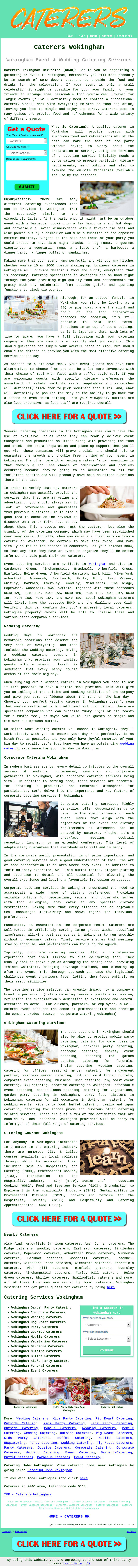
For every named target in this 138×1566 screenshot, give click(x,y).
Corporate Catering (93, 1447)
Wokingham (97, 564)
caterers (88, 175)
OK (88, 1563)
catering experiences (45, 204)
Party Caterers (18, 1447)
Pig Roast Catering (114, 1418)
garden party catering (26, 1095)
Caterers (109, 109)
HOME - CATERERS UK (69, 1516)
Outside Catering (20, 1423)
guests (114, 131)
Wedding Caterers (32, 1418)
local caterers (41, 1119)
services (42, 564)
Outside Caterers (76, 1433)
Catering (40, 275)
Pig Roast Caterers (114, 1433)
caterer (33, 351)
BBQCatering (15, 1443)
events (35, 118)
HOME (70, 36)
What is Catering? (69, 127)
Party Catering (43, 1443)
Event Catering (80, 1452)
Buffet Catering (74, 1438)
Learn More (72, 1563)
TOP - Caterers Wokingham (27, 1494)
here (111, 1287)
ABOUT (93, 36)
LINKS (81, 36)
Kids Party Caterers (26, 1438)
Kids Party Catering (72, 1418)
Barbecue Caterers (53, 1457)
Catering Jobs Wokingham (49, 1470)
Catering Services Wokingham (43, 1297)
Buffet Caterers (18, 1457)
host (55, 141)
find (18, 1244)
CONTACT (107, 36)
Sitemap (6, 1531)
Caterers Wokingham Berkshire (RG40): (40, 70)
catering (126, 1109)
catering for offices (25, 1070)
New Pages (21, 1531)
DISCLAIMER (124, 36)
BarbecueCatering (116, 1452)
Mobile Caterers (60, 1428)
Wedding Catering (40, 1433)
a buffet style (93, 374)
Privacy (131, 1531)
